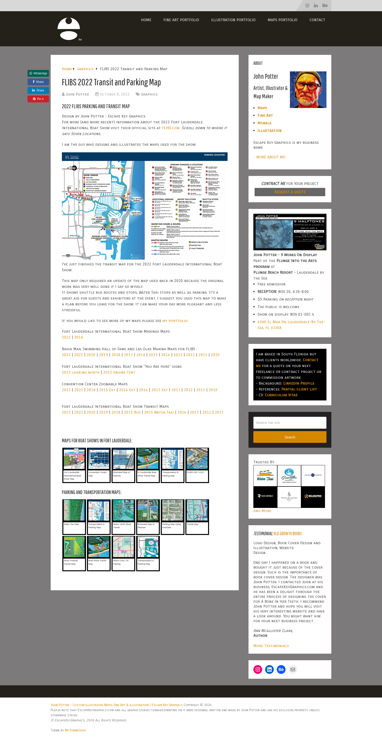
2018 (116, 354)
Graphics (149, 94)
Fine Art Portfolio (181, 20)
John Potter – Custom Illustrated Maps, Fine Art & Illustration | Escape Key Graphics (117, 705)
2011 (203, 354)
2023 (66, 354)
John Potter (77, 94)
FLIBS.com (171, 128)
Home (146, 20)
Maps (262, 108)
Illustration (270, 130)
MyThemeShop (75, 730)
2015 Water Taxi (159, 412)
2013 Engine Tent (119, 372)
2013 (178, 354)
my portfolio (175, 320)
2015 (153, 354)
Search (290, 437)
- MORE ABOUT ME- (270, 157)
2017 (128, 354)
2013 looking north (81, 372)
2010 (215, 354)
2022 (66, 337)
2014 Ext (127, 390)
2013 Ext (160, 390)
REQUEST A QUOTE (290, 192)
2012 (190, 354)
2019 (103, 354)
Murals (264, 123)
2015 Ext (107, 390)
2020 (91, 354)
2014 (165, 354)
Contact (317, 20)
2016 (78, 337)
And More (262, 510)
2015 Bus (132, 412)
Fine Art (265, 115)
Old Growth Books (288, 533)
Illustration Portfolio (233, 20)
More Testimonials (271, 645)
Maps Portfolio (282, 20)
